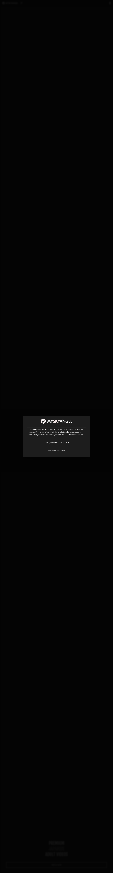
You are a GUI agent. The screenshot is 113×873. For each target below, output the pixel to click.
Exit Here (61, 450)
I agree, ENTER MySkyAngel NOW (56, 443)
